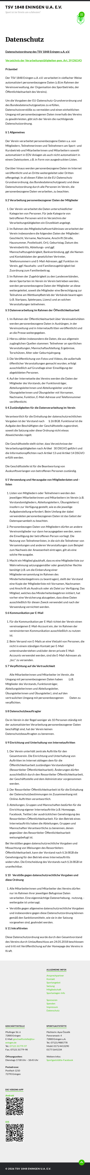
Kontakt (51, 979)
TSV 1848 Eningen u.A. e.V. (33, 7)
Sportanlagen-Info (56, 993)
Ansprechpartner (55, 975)
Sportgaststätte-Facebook (60, 1060)
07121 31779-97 (18, 1046)
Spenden (51, 1003)
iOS (7, 1121)
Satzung (51, 986)
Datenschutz (53, 1010)
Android (9, 1095)
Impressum (52, 1007)
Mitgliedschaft (54, 989)
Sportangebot (53, 982)
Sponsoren (52, 1000)
